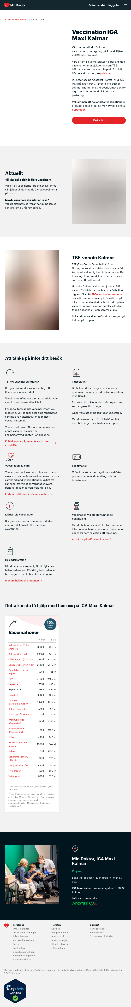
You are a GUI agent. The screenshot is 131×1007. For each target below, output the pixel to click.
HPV (10, 678)
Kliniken (9, 19)
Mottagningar (21, 19)
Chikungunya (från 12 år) (21, 659)
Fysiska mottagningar (24, 932)
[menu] (125, 5)
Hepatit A (13, 684)
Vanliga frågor (97, 928)
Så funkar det (97, 5)
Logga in (113, 5)
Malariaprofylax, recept (20, 714)
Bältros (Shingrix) (17, 654)
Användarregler (59, 940)
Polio (11, 737)
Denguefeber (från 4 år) (21, 664)
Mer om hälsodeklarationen (22, 580)
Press (16, 944)
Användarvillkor (59, 936)
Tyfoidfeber (14, 770)
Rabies (12, 751)
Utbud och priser (60, 944)
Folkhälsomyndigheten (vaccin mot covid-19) (27, 443)
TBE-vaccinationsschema (107, 294)
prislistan (106, 73)
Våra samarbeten (22, 959)
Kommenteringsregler (24, 955)
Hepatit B (13, 694)
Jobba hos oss (20, 936)
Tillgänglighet (58, 948)
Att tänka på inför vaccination (90, 539)
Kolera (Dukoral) (17, 709)
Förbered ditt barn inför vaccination (27, 494)
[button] (99, 120)
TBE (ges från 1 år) (18, 765)
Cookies (55, 928)
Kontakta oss (97, 932)
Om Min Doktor (21, 928)
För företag (19, 948)
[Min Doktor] (37, 5)
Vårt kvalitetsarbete (23, 940)
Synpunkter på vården (101, 936)
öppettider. (79, 109)
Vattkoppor (14, 776)
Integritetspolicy (60, 932)
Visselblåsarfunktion (24, 951)
